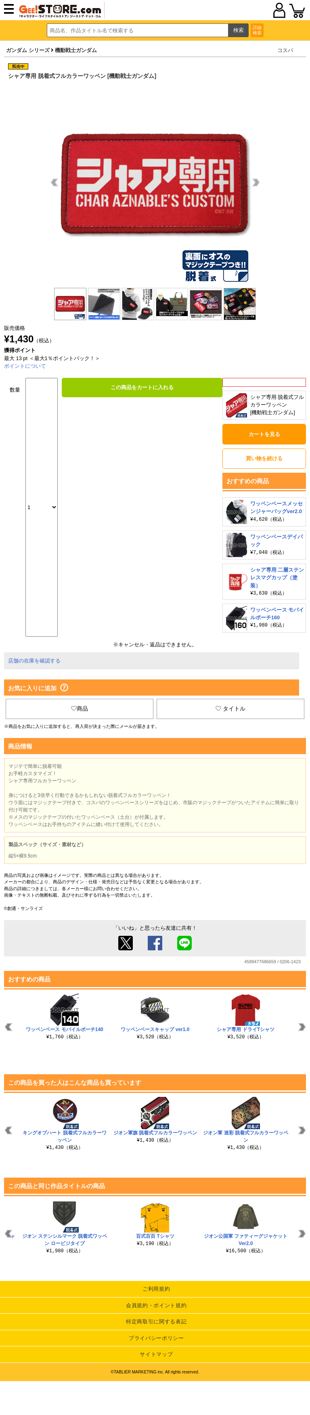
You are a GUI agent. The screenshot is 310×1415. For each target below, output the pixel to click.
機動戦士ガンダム (76, 50)
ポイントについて (25, 366)
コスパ (285, 50)
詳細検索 (257, 30)
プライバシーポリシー (156, 1338)
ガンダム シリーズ (28, 50)
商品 (79, 708)
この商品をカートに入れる (142, 387)
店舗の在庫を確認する (34, 661)
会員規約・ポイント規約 (156, 1305)
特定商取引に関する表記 (156, 1322)
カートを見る (264, 434)
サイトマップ (156, 1354)
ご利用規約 (156, 1289)
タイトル (230, 708)
